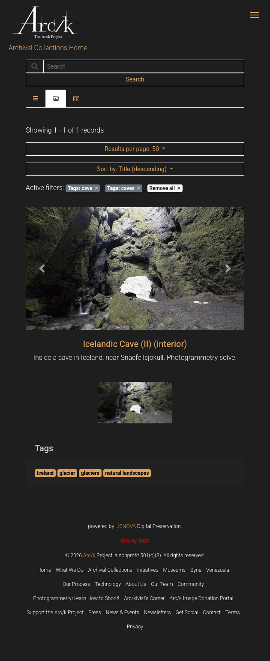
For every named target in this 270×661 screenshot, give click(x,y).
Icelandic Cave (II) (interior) (135, 344)
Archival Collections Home (48, 48)
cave (83, 188)
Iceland (45, 473)
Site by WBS (135, 541)
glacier (67, 473)
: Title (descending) (132, 169)
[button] (42, 268)
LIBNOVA (125, 526)
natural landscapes (127, 473)
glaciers (90, 473)
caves (123, 188)
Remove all (164, 188)
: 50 (132, 148)
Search (135, 79)
